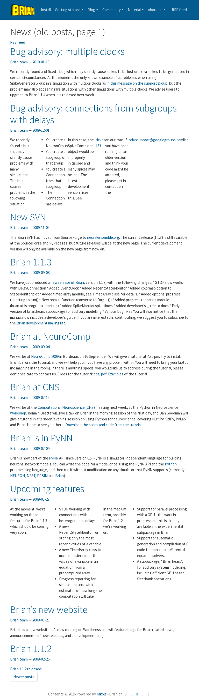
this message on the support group (138, 83)
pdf (103, 374)
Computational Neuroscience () (66, 407)
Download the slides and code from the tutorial (103, 424)
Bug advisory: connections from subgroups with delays (93, 114)
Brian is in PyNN (41, 438)
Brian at (35, 387)
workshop (18, 413)
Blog (91, 9)
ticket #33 (100, 142)
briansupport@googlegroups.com (156, 139)
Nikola (101, 694)
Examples (116, 374)
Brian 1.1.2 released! (26, 668)
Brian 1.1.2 (31, 648)
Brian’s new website (48, 609)
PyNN (54, 458)
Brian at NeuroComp (50, 336)
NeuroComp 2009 (45, 356)
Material (134, 9)
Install (46, 9)
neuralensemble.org (103, 237)
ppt (96, 374)
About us (155, 9)
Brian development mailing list (41, 323)
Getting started (67, 9)
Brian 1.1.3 (31, 262)
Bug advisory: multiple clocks (67, 51)
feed (179, 9)
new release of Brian (67, 282)
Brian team (19, 62)
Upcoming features (47, 489)
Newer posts (23, 676)
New (28, 217)
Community (111, 9)
